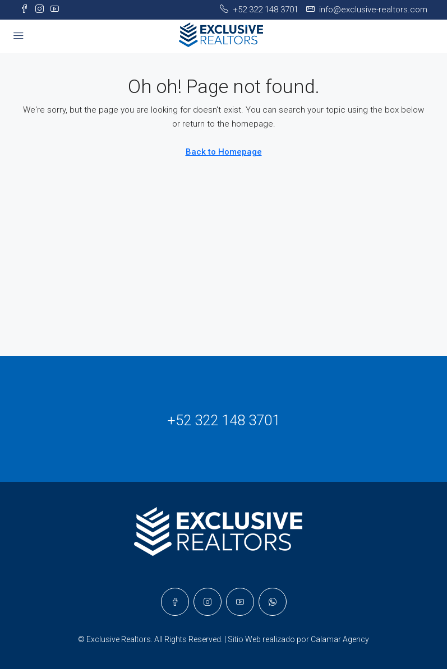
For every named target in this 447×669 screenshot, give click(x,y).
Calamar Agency (340, 639)
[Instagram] (207, 602)
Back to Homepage (224, 152)
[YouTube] (240, 602)
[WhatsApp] (273, 602)
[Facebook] (175, 602)
